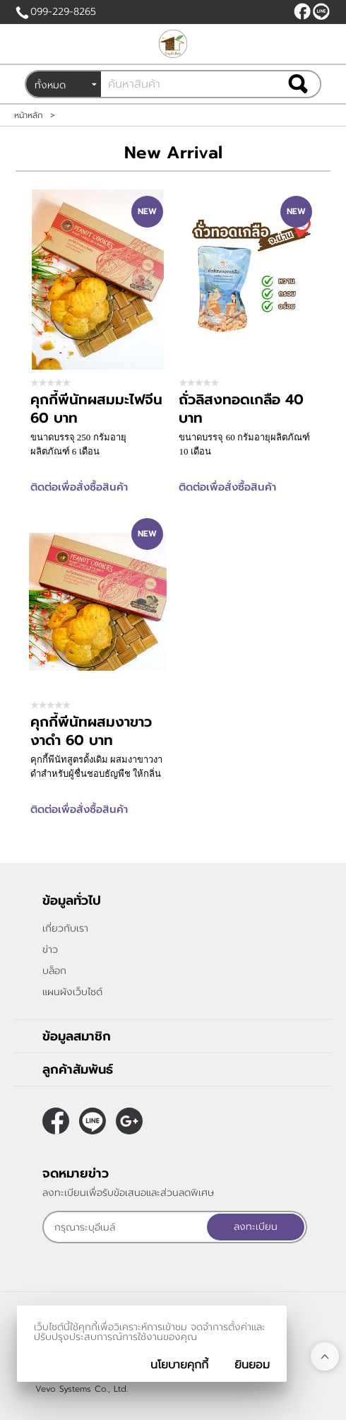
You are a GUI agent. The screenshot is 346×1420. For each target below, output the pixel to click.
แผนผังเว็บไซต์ (72, 992)
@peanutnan (321, 11)
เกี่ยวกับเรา (65, 928)
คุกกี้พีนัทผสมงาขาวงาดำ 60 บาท (91, 731)
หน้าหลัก (28, 115)
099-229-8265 (63, 11)
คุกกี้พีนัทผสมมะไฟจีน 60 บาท (96, 408)
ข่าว (50, 949)
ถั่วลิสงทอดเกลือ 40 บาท (241, 408)
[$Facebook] (302, 11)
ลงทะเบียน (256, 1226)
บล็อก (54, 970)
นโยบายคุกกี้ (179, 1364)
